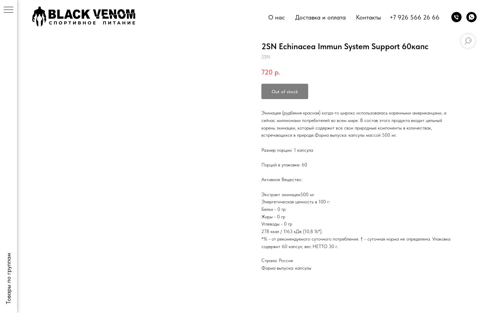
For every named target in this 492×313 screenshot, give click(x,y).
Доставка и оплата (320, 17)
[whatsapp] (471, 17)
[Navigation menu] (8, 10)
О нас (276, 17)
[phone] (456, 17)
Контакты (368, 17)
